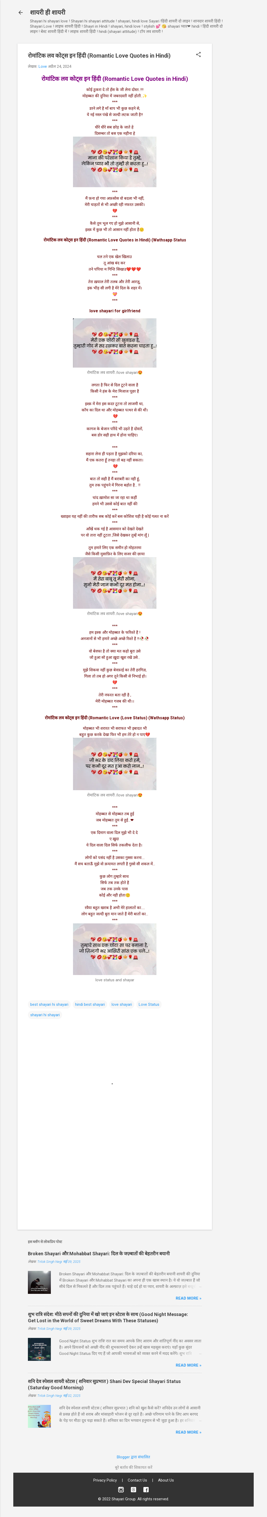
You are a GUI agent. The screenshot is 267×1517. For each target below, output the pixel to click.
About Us (166, 1480)
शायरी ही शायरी (47, 12)
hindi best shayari (90, 1004)
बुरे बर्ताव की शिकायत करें (133, 1467)
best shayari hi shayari (49, 1004)
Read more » (189, 1298)
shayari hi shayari (45, 1015)
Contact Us (137, 1480)
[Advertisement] (233, 122)
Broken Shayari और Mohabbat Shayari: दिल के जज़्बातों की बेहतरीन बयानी (99, 1253)
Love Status (149, 1004)
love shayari (122, 1004)
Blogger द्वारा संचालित (133, 1457)
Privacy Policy (105, 1480)
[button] (198, 55)
